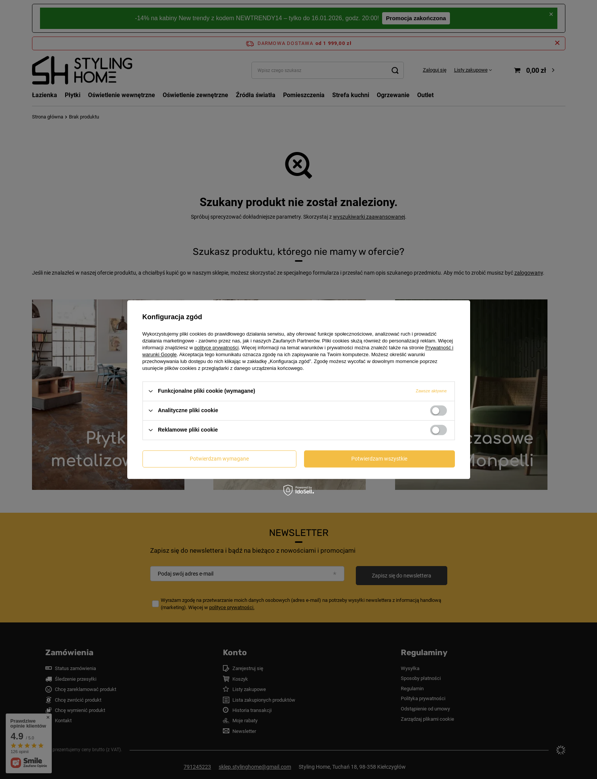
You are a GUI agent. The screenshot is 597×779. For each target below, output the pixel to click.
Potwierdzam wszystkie (379, 459)
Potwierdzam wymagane (219, 459)
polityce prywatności (216, 347)
